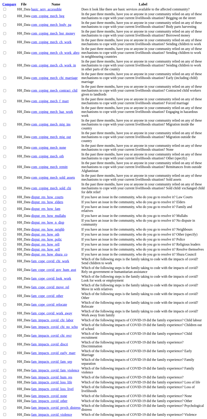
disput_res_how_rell (45, 244)
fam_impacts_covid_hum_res (51, 377)
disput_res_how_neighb (47, 229)
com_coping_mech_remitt (49, 167)
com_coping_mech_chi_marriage (54, 78)
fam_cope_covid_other (47, 296)
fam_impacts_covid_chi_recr (51, 335)
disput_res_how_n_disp (47, 222)
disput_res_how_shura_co (49, 254)
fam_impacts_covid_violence (51, 414)
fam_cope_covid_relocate (49, 304)
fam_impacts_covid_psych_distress (56, 407)
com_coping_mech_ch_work (51, 42)
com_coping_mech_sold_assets (53, 177)
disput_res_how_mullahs (48, 216)
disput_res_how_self (45, 249)
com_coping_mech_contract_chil (54, 90)
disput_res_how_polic (46, 239)
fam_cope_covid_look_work (51, 278)
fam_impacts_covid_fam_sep (51, 361)
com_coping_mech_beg (47, 16)
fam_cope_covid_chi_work (50, 261)
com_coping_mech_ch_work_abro (55, 52)
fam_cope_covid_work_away (51, 313)
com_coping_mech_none (48, 147)
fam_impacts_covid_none (49, 396)
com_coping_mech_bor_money (53, 33)
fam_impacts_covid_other (49, 401)
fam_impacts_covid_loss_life (51, 382)
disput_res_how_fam (45, 209)
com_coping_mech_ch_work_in (53, 65)
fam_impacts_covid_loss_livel (52, 389)
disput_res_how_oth (45, 234)
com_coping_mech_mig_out (51, 137)
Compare (9, 4)
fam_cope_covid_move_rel (50, 287)
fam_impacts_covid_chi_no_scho (54, 327)
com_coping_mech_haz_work (52, 112)
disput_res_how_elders (47, 202)
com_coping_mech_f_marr (50, 101)
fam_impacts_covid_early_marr (53, 353)
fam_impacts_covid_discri (49, 344)
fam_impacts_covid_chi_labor (52, 320)
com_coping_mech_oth (47, 156)
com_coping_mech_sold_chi (51, 188)
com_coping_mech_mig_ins (50, 124)
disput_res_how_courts (47, 197)
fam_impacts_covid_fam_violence (55, 370)
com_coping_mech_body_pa (51, 24)
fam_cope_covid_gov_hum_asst (53, 270)
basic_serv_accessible (46, 9)
